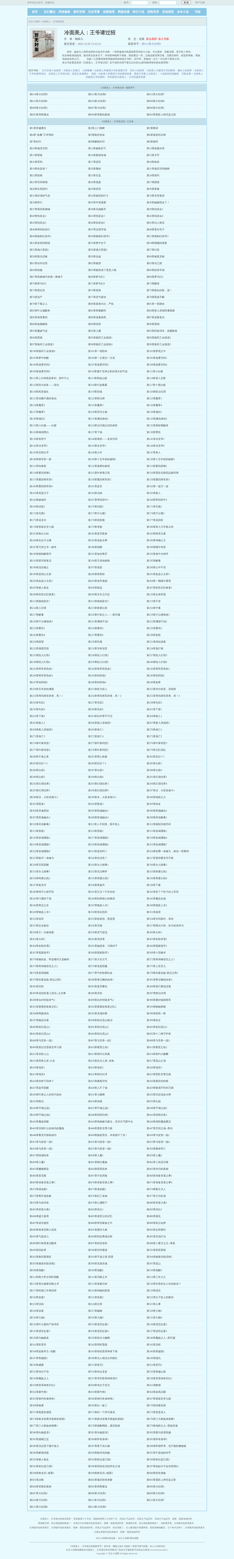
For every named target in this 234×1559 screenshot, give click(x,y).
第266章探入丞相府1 (99, 723)
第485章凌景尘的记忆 (100, 1216)
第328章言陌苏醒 (39, 864)
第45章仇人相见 (156, 222)
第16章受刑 (36, 162)
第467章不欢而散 (97, 1175)
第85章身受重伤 (39, 317)
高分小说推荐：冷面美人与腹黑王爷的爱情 (152, 70)
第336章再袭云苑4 (157, 878)
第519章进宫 (154, 1290)
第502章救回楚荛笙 (40, 1256)
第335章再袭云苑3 (98, 878)
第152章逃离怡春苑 (99, 466)
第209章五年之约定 (99, 594)
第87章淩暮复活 (156, 317)
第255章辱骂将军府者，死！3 (163, 695)
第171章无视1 (154, 506)
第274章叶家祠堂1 (40, 743)
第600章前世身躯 (156, 1473)
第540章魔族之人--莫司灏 (161, 1338)
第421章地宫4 (37, 1074)
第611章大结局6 (38, 101)
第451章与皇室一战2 (41, 1142)
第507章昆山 (154, 1263)
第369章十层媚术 (156, 952)
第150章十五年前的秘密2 (161, 459)
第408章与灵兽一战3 (158, 1040)
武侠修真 (64, 11)
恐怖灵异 (153, 11)
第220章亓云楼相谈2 (41, 621)
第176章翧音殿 (96, 520)
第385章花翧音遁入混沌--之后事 (48, 993)
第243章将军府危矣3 (158, 668)
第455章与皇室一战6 (99, 1148)
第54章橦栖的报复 (157, 243)
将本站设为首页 (35, 2)
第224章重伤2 (95, 628)
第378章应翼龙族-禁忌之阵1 (162, 973)
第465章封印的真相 (157, 1169)
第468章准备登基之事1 (159, 1175)
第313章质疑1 (37, 831)
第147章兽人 (154, 452)
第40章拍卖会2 (38, 216)
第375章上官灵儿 (156, 966)
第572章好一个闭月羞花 (101, 1412)
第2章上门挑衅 (96, 128)
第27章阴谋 (153, 182)
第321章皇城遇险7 (157, 844)
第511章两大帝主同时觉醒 (44, 1277)
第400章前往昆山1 (40, 1027)
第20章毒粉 (94, 168)
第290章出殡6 (95, 777)
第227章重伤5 (95, 635)
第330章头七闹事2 (157, 864)
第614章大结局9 (151, 43)
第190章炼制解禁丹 (40, 554)
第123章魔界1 (154, 398)
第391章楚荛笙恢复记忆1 (44, 1006)
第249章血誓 (154, 682)
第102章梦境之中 (156, 351)
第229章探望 (37, 641)
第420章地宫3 (154, 1067)
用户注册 (200, 2)
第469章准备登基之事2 (42, 1182)
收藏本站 (49, 2)
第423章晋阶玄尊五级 (159, 1074)
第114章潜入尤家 (156, 378)
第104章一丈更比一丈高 (101, 358)
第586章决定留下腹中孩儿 (44, 1446)
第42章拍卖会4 (155, 216)
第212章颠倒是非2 (98, 601)
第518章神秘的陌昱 (99, 1290)
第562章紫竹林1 (39, 1392)
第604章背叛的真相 (99, 114)
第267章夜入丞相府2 (158, 723)
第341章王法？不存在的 (101, 891)
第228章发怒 (154, 635)
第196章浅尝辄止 (39, 567)
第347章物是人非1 (98, 905)
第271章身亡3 (37, 736)
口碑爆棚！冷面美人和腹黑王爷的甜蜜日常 (105, 70)
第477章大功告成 (156, 1196)
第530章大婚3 (95, 1317)
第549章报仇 (154, 1358)
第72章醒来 (153, 283)
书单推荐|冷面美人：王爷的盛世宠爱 (126, 77)
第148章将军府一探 (40, 459)
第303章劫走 (154, 804)
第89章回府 (94, 324)
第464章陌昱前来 (97, 1169)
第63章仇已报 (154, 263)
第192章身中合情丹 (157, 554)
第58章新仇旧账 (39, 256)
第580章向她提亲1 (40, 1432)
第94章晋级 (36, 337)
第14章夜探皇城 (97, 155)
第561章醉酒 (154, 1385)
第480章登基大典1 (157, 1202)
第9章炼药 (152, 141)
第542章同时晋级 (97, 1344)
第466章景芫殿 (38, 1175)
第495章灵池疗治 (156, 1236)
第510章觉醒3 (154, 1270)
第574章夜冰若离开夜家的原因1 (47, 1419)
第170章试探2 (95, 506)
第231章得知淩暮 (156, 641)
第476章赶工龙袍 (97, 1196)
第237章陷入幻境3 (157, 655)
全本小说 (183, 11)
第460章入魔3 (37, 1162)
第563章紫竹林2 (97, 1392)
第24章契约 (153, 175)
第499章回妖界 (38, 1250)
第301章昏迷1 (37, 804)
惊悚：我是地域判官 (182, 1519)
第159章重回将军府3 (158, 479)
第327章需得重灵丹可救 (160, 858)
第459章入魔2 (154, 1155)
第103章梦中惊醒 (39, 358)
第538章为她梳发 (39, 1338)
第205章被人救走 (39, 587)
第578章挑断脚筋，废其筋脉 (104, 1425)
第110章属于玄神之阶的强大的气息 (108, 371)
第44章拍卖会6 (96, 222)
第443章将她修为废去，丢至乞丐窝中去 (110, 1121)
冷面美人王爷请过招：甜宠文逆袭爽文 (68, 73)
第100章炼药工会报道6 (42, 351)
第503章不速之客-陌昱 (100, 1256)
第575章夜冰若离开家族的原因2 (106, 1419)
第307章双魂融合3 (40, 817)
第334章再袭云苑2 (40, 878)
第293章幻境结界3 (98, 783)
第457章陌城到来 (39, 1155)
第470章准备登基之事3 (101, 1182)
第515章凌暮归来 (97, 1283)
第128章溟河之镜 (97, 412)
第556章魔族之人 (39, 1378)
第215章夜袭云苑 (97, 608)
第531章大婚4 (154, 1317)
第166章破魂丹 (38, 499)
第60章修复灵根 (156, 256)
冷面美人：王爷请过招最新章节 (86, 1546)
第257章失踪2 (95, 702)
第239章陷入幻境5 (98, 662)
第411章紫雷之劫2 (157, 1047)
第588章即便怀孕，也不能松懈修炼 (166, 1446)
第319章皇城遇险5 (40, 844)
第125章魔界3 (95, 405)
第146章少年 (95, 452)
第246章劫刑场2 (156, 675)
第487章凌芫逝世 (39, 1223)
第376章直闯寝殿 (39, 973)
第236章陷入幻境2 (98, 655)
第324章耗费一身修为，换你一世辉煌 (168, 851)
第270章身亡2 (154, 729)
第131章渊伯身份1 (98, 418)
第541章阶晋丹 (38, 1344)
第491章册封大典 (97, 1229)
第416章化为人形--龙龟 (101, 1060)
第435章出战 (154, 1101)
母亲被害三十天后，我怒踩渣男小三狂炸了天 (95, 1519)
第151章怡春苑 (38, 466)
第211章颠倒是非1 (40, 601)
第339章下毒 (154, 885)
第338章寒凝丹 (96, 885)
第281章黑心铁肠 (97, 756)
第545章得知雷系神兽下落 (103, 1351)
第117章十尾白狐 (156, 385)
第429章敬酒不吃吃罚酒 (160, 1087)
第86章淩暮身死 (97, 317)
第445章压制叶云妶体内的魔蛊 (47, 1128)
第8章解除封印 (96, 141)
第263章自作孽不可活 (100, 716)
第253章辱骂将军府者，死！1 (46, 695)
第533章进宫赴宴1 (98, 1324)
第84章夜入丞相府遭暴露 (161, 310)
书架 (198, 11)
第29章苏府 (94, 189)
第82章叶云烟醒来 (40, 310)
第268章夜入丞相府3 (41, 729)
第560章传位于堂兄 (99, 1385)
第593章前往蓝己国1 (99, 1459)
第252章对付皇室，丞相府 (161, 689)
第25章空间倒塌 (39, 182)
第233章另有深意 (97, 648)
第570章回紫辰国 (156, 1405)
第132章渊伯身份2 (157, 418)
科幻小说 (138, 11)
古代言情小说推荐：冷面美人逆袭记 (61, 70)
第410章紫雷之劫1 (98, 1047)
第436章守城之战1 (40, 1108)
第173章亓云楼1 (97, 513)
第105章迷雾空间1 (157, 358)
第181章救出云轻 (39, 533)
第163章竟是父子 (39, 493)
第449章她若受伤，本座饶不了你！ (108, 1135)
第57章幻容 (153, 249)
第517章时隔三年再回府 (43, 1290)
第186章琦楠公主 (156, 540)
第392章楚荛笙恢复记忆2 (102, 1006)
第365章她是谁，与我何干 (103, 946)
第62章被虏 (94, 263)
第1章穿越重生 (38, 128)
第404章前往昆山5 (98, 1033)
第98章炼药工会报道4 (100, 344)
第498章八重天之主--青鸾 (161, 1243)
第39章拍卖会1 (155, 209)
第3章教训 (152, 128)
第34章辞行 (36, 202)
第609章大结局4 (156, 101)
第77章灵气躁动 (97, 297)
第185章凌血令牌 (97, 540)
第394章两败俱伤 (39, 1013)
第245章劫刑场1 (97, 675)
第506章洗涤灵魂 (97, 1263)
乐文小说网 (34, 21)
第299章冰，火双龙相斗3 (102, 797)
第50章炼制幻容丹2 (99, 236)
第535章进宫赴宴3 (40, 1331)
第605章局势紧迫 (39, 114)
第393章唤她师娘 (156, 1006)
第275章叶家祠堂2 (98, 743)
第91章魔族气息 (39, 331)
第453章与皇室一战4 (158, 1142)
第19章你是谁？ (39, 168)
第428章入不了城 (97, 1087)
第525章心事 (154, 1304)
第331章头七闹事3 (40, 871)
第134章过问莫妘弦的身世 (103, 425)
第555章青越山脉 (156, 1371)
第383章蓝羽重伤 (97, 986)
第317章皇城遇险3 (98, 837)
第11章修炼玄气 (97, 148)
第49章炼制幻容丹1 (40, 236)
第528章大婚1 (154, 1310)
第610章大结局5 (97, 101)
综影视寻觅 (166, 1523)
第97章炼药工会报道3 (42, 344)
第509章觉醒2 (95, 1270)
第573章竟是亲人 (156, 1412)
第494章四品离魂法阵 (100, 1236)
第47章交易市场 (97, 229)
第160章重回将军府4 (41, 486)
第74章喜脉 (94, 290)
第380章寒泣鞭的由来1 (101, 979)
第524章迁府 (95, 1304)
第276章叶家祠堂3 (157, 743)
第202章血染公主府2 (41, 581)
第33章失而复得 (156, 195)
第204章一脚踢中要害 (159, 581)
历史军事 (94, 11)
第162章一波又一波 (157, 486)
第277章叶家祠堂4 (40, 750)
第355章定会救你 (39, 925)
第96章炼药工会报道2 (159, 337)
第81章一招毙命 (156, 303)
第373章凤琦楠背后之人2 (44, 966)
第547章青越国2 (39, 1358)
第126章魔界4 (154, 405)
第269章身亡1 (95, 729)
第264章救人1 (154, 716)
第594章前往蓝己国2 (158, 1459)
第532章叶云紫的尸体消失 (44, 1324)
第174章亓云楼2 (156, 513)
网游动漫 (123, 11)
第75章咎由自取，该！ (159, 290)
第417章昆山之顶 (156, 1060)
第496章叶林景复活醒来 (43, 1243)
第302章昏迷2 (95, 804)
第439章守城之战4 (40, 1114)
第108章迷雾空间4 (157, 364)
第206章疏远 (95, 587)
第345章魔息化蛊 (156, 898)
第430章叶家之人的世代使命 (46, 1094)
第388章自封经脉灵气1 (42, 1000)
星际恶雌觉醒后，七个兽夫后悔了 (166, 1527)
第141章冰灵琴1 (156, 439)
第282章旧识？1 (156, 756)
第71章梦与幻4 (96, 283)
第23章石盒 (94, 175)
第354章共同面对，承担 (160, 918)
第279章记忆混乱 (156, 750)
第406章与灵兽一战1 (41, 1040)
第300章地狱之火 (156, 797)
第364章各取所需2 (40, 946)
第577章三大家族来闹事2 (44, 1425)
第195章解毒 (154, 560)
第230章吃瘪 (95, 641)
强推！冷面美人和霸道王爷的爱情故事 (111, 73)
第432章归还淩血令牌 (159, 1094)
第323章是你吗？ (97, 851)
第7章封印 (35, 141)
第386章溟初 (95, 993)
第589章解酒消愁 (39, 1452)
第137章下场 (95, 432)
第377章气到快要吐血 (100, 973)
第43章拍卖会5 (38, 222)
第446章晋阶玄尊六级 (100, 1128)
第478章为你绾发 (39, 1202)
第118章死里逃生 (39, 391)
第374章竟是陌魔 (97, 966)
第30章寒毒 (153, 189)
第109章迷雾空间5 (40, 371)
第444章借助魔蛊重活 (159, 1121)
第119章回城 (95, 391)
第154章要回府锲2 (40, 472)
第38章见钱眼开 (97, 209)
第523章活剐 (37, 1304)
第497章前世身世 (97, 1243)
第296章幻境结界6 (98, 790)
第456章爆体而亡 (156, 1148)
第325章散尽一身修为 (42, 858)
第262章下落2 (37, 716)
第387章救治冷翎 (156, 993)
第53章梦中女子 (97, 243)
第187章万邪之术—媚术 (43, 547)
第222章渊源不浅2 (157, 621)
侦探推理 (109, 11)
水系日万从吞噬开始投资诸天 (87, 1523)
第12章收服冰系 (156, 148)
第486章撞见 (154, 1216)
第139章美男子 (38, 439)
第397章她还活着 (39, 1020)
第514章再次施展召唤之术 (44, 1283)
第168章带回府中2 (157, 499)
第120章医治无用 (156, 391)
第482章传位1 (95, 1209)
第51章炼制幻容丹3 (157, 236)
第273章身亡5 (154, 736)
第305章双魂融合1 (98, 810)
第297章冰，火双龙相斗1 (161, 790)
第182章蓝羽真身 (97, 533)
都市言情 (79, 11)
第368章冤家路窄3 (98, 952)
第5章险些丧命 (96, 135)
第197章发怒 (95, 567)
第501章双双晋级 (156, 1250)
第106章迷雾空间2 (40, 364)
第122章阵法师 (96, 398)
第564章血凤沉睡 (156, 1392)
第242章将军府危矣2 (99, 668)
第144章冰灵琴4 (156, 445)
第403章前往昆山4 (40, 1033)
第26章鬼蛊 (94, 182)
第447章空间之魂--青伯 (160, 1128)
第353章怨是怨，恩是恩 (101, 918)
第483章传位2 (154, 1209)
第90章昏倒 (153, 324)
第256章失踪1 (37, 702)
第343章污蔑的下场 (40, 898)
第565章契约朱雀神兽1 (42, 1398)
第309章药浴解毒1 (157, 817)
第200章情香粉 (96, 574)
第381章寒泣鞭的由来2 (159, 979)
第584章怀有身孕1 (98, 1439)
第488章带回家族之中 (100, 1223)
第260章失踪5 (95, 709)
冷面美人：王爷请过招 (53, 21)
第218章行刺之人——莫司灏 (104, 614)
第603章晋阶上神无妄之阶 (161, 114)
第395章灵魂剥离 (97, 1013)
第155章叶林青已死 (99, 472)
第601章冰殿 (37, 1479)
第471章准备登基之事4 (159, 1182)
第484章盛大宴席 (39, 1216)
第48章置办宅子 (156, 229)
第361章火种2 (37, 939)
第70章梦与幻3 (38, 283)
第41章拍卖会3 (96, 216)
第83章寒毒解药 (97, 310)
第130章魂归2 (37, 418)
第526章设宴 (37, 1310)
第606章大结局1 (156, 107)
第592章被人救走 (39, 1459)
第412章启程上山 (39, 1054)
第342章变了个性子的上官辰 (163, 891)
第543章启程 (154, 1344)
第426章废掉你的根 (157, 1081)
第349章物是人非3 (40, 912)
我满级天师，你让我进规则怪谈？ (54, 1523)
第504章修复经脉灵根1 (159, 1256)
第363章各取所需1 (157, 939)
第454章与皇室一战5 (41, 1148)
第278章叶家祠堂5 (98, 750)
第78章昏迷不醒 (156, 297)
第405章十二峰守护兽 (159, 1033)
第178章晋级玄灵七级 (42, 527)
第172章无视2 (37, 513)
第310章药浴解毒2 (40, 824)
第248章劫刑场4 (97, 682)
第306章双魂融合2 (157, 810)
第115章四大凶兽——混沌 (44, 385)
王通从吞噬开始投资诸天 (106, 1532)
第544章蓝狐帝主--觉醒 (43, 1351)
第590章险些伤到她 (99, 1452)
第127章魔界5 (37, 412)
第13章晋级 (36, 155)
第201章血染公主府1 (158, 574)
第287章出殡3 (95, 770)
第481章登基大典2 (40, 1209)
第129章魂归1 (154, 412)
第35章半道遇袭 (97, 202)
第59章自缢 (94, 256)
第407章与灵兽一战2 (99, 1040)
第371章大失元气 (97, 959)
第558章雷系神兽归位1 (159, 1378)
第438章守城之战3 (157, 1108)
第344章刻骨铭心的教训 (101, 898)
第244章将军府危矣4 (41, 675)
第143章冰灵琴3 (97, 445)
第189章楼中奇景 (156, 547)
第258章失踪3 (154, 702)
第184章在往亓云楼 (40, 540)
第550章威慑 (37, 1365)
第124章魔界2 (37, 405)
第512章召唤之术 (97, 1277)
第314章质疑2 (95, 831)
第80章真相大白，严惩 (101, 303)
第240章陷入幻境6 (157, 662)
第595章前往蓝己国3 (41, 1466)
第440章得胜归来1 (98, 1114)
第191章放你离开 (97, 554)
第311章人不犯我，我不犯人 (104, 824)
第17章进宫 (94, 162)
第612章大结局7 (156, 94)
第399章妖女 (154, 1020)
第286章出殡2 (37, 770)
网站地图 (134, 1538)
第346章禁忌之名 (39, 905)
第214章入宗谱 (38, 608)
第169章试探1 (37, 506)
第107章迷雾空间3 (98, 364)
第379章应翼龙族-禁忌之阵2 (45, 979)
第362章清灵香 (96, 939)
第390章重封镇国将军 (159, 1000)
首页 (35, 11)
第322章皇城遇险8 (40, 851)
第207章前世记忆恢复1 (159, 587)
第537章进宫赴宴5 (157, 1331)
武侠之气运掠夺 (127, 1519)
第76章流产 (36, 297)
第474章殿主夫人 (156, 1189)
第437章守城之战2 (98, 1108)
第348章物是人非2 (157, 905)
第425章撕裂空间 (97, 1081)
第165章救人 (154, 493)
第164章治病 (95, 493)
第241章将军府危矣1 (41, 668)
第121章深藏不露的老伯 (43, 398)
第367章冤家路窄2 (40, 952)
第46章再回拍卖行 (40, 229)
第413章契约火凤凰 (99, 1054)
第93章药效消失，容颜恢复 (162, 331)
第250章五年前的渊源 (42, 689)
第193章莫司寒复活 (40, 560)
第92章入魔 (94, 331)
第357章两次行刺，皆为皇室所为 (165, 925)
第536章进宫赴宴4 (98, 1331)
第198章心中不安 (156, 567)
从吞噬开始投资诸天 (184, 1523)
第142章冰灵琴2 (39, 445)
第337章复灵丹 (38, 885)
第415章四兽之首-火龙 (42, 1060)
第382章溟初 (37, 986)
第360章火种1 (154, 932)
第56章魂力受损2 (97, 249)
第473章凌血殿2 (97, 1189)
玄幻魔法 (49, 11)
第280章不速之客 (39, 756)
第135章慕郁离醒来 (157, 425)
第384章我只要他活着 (159, 986)
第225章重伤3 (154, 628)
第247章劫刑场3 (39, 682)
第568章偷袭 (37, 1405)
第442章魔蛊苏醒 (39, 1121)
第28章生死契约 (39, 189)
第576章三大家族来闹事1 (161, 1419)
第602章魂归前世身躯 (100, 1479)
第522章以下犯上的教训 (160, 1297)
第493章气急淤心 (39, 1236)
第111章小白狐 (155, 371)
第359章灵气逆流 (97, 932)
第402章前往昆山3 (157, 1027)
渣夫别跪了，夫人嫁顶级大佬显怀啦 (130, 1527)
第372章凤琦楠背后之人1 (161, 959)
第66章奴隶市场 (156, 270)
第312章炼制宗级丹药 (159, 824)
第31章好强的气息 (40, 195)
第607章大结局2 (97, 107)
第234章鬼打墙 (155, 648)
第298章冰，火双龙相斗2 (44, 797)
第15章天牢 (153, 155)
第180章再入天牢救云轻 (160, 527)
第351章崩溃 (154, 912)
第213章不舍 (154, 601)
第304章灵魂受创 (39, 810)
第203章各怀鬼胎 (97, 581)
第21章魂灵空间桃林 (158, 168)
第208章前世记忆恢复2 (42, 594)
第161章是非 (95, 486)
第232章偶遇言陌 (39, 648)
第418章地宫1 (37, 1067)
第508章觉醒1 (37, 1270)
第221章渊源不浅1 (98, 621)
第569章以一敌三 (97, 1405)
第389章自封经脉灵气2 (101, 1000)
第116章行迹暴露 (97, 385)
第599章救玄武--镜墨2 (100, 1473)
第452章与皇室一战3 (99, 1142)
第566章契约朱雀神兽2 (101, 1398)
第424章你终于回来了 (42, 1081)
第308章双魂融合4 (98, 817)
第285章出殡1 (154, 763)
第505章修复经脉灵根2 (42, 1263)
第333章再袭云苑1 (157, 871)
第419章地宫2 (95, 1067)
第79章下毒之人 (39, 303)
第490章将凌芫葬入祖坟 (43, 1229)
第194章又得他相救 (99, 560)
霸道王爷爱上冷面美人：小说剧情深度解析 (156, 73)
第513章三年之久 (156, 1277)
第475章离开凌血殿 (40, 1196)
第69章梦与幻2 (155, 276)
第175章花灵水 (38, 520)
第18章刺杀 (153, 162)
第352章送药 (37, 918)
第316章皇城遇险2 (40, 837)
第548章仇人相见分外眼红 (103, 1358)
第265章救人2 (37, 723)
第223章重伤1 (37, 628)
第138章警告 (154, 432)
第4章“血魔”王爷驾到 (42, 135)
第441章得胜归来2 (157, 1114)
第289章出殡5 (37, 777)
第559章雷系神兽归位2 (42, 1385)
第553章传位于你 (39, 1371)
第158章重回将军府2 (99, 479)
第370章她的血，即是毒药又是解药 (49, 959)
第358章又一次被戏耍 (42, 932)
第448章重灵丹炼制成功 (43, 1135)
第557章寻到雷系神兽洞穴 (103, 1378)
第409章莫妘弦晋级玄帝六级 (46, 1047)
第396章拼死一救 (156, 1013)
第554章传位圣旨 (97, 1371)
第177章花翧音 (155, 520)
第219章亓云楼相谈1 (158, 614)
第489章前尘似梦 (156, 1223)
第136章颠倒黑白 (39, 432)
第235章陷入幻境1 (40, 655)
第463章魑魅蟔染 (39, 1169)
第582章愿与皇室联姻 (159, 1432)
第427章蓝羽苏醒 (39, 1087)
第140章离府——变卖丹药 (103, 439)
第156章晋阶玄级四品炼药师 (163, 472)
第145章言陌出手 (39, 452)
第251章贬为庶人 (97, 689)
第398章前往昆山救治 (100, 1020)
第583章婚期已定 (39, 1439)
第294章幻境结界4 (157, 783)
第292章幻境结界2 (40, 783)
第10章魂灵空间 (39, 148)
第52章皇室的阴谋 (40, 243)
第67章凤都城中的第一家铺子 (46, 276)
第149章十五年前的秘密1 (102, 459)
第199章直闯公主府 (40, 574)
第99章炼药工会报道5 (159, 344)
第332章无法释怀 (97, 871)
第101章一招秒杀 (97, 351)
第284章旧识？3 (97, 763)
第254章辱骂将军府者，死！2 (104, 695)
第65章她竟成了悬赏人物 (102, 270)
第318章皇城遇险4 (157, 837)
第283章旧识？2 (39, 763)
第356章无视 (95, 925)
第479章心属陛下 (97, 1202)
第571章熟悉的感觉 (40, 1412)
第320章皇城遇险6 (98, 844)
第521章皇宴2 (95, 1297)
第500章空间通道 (97, 1250)
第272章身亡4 (95, 736)
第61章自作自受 (39, 263)
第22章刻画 (36, 175)
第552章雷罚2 (154, 1365)
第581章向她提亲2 (98, 1432)
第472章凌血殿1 (39, 1189)
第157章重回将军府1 (41, 479)
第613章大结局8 (97, 94)
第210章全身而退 (156, 594)
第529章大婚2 (37, 1317)
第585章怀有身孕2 (157, 1439)
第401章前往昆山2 (98, 1027)
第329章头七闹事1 (98, 864)
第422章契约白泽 (97, 1074)
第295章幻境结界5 (40, 790)
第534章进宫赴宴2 (157, 1324)
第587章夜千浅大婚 (99, 1446)
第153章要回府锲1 (157, 466)
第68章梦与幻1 (96, 276)
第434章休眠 (95, 1101)
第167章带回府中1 (98, 499)
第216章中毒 (154, 608)
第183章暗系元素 (156, 533)
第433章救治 (37, 1101)
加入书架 (163, 38)
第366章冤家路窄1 (157, 946)
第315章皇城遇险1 (157, 831)
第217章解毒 (37, 614)
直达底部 (151, 38)
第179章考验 (95, 527)
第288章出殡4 (154, 770)
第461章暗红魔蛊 (97, 1162)
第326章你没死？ (97, 858)
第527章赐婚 (95, 1310)
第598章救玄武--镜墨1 (42, 1473)
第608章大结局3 (39, 107)
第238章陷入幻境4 (40, 662)
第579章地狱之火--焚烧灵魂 (162, 1425)
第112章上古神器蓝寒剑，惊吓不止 (49, 378)
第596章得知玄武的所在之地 (104, 1466)
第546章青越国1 (156, 1351)
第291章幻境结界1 (157, 777)
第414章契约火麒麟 (157, 1054)
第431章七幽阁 (96, 1094)
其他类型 (168, 11)
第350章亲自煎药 (97, 912)
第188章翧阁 (95, 547)
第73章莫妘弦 (37, 290)
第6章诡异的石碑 (156, 135)
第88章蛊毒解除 (39, 324)
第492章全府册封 (156, 1229)
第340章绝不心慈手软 (42, 891)
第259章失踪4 (37, 709)
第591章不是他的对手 (159, 1452)
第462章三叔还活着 (157, 1162)
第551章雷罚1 (95, 1365)
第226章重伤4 (37, 635)
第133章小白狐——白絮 (43, 425)
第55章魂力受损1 (39, 249)
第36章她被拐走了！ (158, 202)
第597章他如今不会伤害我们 (163, 1466)
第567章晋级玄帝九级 (159, 1398)
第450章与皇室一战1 (158, 1135)
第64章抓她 (36, 270)
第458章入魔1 (95, 1155)
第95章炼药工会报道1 (100, 337)
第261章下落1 (154, 709)
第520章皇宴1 (37, 1297)
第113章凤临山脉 (97, 378)
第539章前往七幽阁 (99, 1338)
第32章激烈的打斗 (98, 195)
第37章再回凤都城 (40, 209)
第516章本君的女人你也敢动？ (164, 1283)
